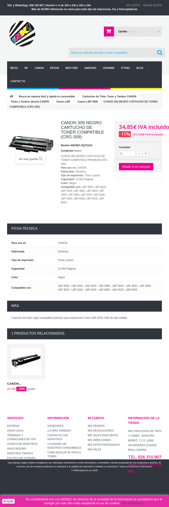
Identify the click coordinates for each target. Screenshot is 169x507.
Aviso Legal (15, 430)
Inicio (14, 67)
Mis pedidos (96, 425)
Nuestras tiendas (20, 453)
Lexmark (108, 67)
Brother (72, 67)
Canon (39, 67)
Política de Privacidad (23, 462)
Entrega (13, 425)
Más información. (132, 503)
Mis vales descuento (103, 435)
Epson (54, 67)
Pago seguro (16, 448)
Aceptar (8, 501)
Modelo (65, 145)
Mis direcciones (99, 440)
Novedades (56, 425)
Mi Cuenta (133, 5)
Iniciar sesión (152, 5)
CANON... (14, 383)
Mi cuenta (96, 418)
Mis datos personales (104, 444)
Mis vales (94, 449)
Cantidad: (125, 147)
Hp (26, 67)
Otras (125, 67)
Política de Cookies (21, 458)
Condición (67, 150)
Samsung (90, 67)
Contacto (17, 81)
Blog (140, 67)
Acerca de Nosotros (22, 443)
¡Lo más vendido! (59, 430)
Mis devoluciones (101, 430)
